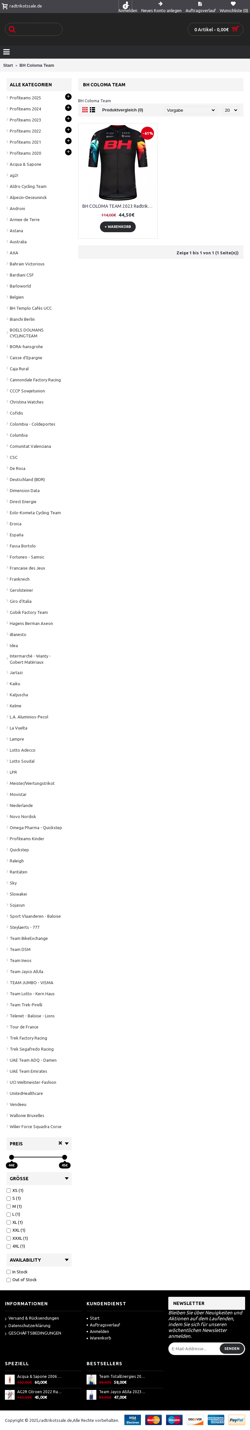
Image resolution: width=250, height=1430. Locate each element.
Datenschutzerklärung (27, 1326)
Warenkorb (99, 1338)
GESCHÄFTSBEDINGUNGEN (33, 1333)
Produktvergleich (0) (122, 109)
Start (93, 1318)
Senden (232, 1349)
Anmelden (98, 1331)
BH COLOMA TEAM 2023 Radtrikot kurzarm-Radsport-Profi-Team (119, 206)
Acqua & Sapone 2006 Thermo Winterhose (40, 1376)
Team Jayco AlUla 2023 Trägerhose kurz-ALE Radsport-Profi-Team (122, 1392)
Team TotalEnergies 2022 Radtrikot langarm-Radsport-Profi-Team (122, 1376)
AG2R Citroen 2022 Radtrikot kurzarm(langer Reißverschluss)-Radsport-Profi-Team (40, 1392)
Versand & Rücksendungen (32, 1318)
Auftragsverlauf (103, 1325)
